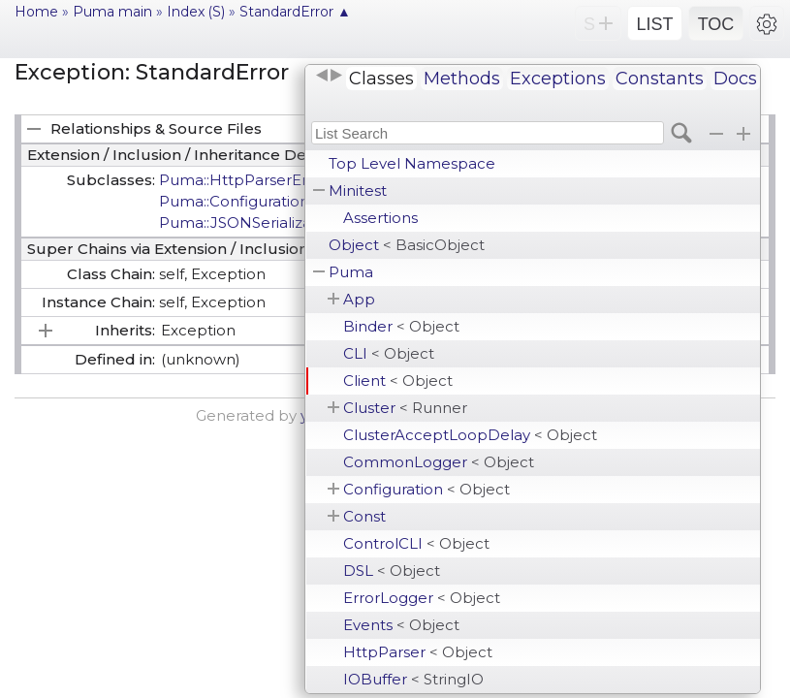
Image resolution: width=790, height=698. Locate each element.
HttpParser (417, 652)
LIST (654, 24)
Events (401, 625)
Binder (401, 326)
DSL (391, 570)
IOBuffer (413, 679)
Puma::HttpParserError (244, 180)
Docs (735, 78)
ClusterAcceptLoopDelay (470, 435)
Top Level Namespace (412, 163)
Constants (660, 78)
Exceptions (558, 78)
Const (364, 516)
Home (36, 11)
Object (407, 245)
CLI (388, 353)
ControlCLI (416, 543)
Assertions (380, 217)
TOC (716, 24)
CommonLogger (438, 462)
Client (398, 380)
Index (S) (196, 11)
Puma (351, 272)
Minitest (358, 190)
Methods (462, 78)
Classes (381, 78)
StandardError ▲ (295, 11)
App (359, 299)
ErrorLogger (421, 597)
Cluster (405, 407)
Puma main (112, 11)
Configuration (426, 489)
